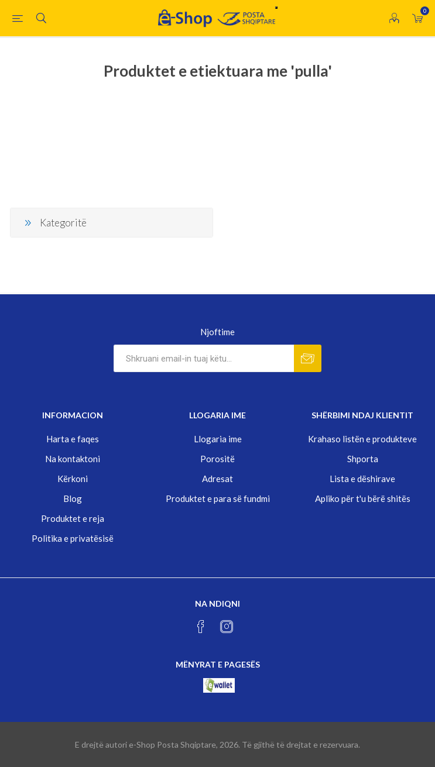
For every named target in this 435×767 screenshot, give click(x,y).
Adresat (217, 478)
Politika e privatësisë (73, 538)
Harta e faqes (72, 439)
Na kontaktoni (72, 458)
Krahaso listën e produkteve (362, 439)
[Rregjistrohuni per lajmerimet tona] (204, 358)
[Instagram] (226, 626)
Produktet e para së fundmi (218, 498)
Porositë (217, 458)
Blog (72, 498)
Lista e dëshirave (362, 478)
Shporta (362, 458)
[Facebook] (200, 626)
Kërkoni (72, 478)
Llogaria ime (218, 439)
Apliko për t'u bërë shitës (362, 498)
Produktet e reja (72, 518)
